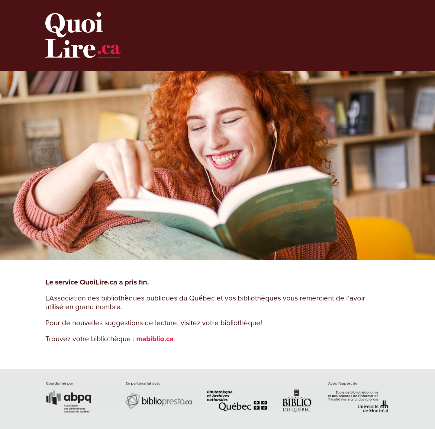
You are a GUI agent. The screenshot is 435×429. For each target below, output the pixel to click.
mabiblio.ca (155, 339)
